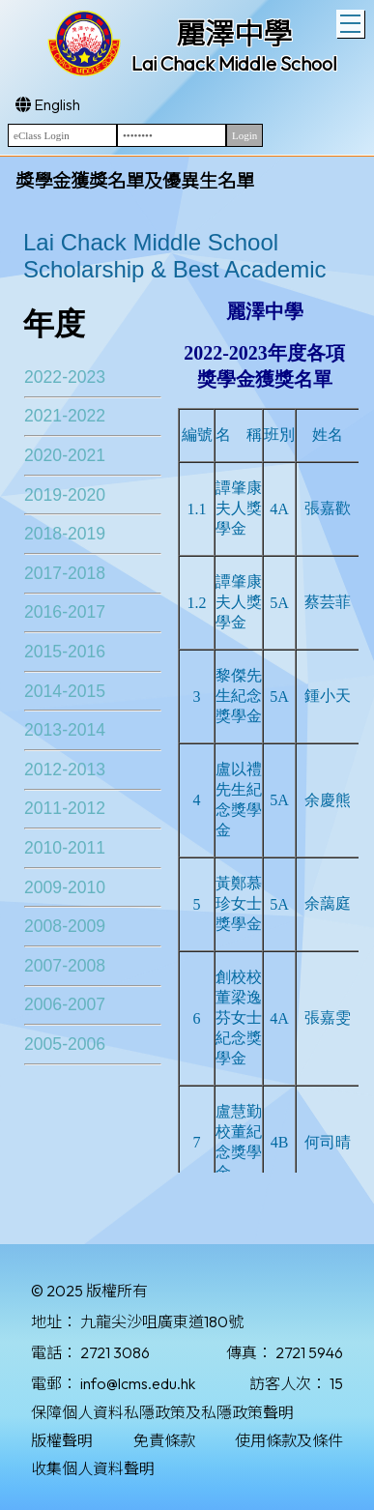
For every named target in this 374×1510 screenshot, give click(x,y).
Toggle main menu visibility (352, 21)
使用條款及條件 (289, 1440)
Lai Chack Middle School (234, 63)
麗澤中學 (234, 33)
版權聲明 (62, 1440)
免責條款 (164, 1440)
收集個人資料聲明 (93, 1468)
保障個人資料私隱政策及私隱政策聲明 (162, 1412)
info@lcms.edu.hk (137, 1383)
